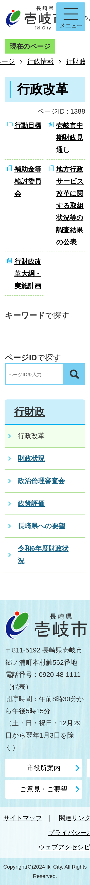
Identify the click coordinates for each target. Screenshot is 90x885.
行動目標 (27, 125)
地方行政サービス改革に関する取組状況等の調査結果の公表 (70, 205)
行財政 (76, 61)
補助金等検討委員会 (27, 181)
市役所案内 (43, 768)
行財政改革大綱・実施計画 (27, 274)
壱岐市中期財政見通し (69, 138)
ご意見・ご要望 (43, 789)
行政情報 (40, 61)
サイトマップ (22, 818)
